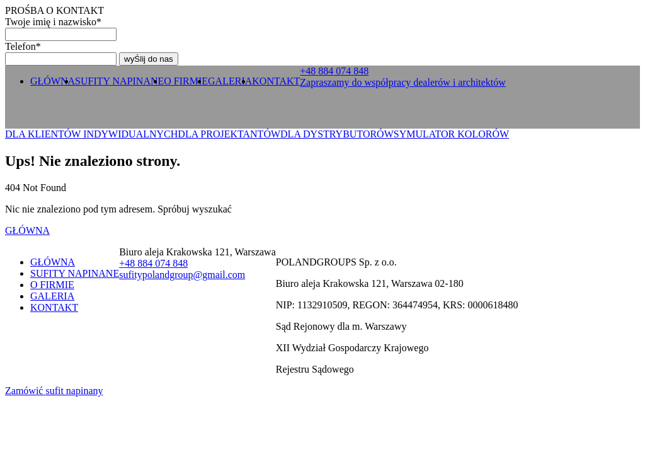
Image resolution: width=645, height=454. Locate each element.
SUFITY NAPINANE (119, 81)
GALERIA (230, 81)
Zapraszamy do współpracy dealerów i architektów (403, 82)
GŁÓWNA (52, 81)
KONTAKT (276, 81)
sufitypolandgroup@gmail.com (182, 274)
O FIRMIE (186, 81)
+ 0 (334, 71)
